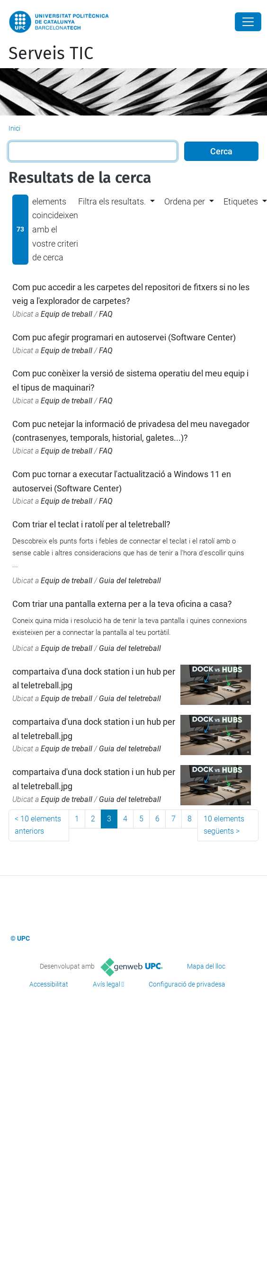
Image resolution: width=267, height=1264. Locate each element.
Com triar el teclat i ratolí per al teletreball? (91, 524)
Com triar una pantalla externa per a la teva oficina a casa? (122, 604)
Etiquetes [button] (240, 201)
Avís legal (106, 984)
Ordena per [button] (184, 201)
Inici (14, 128)
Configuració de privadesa (187, 984)
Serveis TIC (51, 53)
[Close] (248, 21)
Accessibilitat (48, 984)
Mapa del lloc (206, 966)
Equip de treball (66, 314)
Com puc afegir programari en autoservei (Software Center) (124, 337)
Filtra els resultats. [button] (112, 201)
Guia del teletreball (130, 580)
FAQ (106, 314)
